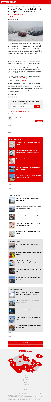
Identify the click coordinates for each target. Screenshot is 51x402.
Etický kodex (25, 379)
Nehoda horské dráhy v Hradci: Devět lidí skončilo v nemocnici (29, 253)
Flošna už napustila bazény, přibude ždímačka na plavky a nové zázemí (28, 168)
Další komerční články (25, 345)
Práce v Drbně (25, 384)
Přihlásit (37, 106)
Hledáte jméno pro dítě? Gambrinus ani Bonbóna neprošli (28, 143)
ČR (11, 111)
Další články (25, 342)
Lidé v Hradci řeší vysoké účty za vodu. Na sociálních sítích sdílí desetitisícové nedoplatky (27, 151)
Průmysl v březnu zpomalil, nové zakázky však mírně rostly (27, 310)
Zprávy (11, 6)
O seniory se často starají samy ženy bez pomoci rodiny (28, 160)
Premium (25, 57)
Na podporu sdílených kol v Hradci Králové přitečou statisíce (29, 216)
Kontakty (25, 381)
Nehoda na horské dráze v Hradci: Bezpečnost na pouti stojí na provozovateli (28, 176)
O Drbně (26, 377)
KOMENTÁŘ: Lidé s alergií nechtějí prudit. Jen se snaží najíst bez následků (28, 224)
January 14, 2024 (25, 80)
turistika (15, 111)
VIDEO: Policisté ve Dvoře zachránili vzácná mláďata (29, 244)
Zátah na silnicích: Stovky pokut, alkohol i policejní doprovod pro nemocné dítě (28, 207)
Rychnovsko (27, 111)
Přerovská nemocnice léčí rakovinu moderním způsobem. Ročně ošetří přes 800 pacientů (27, 293)
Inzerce (25, 382)
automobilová (20, 111)
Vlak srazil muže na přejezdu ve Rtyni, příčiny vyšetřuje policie (27, 199)
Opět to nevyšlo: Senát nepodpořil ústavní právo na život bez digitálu (28, 326)
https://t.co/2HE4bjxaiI (22, 78)
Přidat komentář (39, 121)
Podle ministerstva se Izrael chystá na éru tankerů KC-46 (28, 318)
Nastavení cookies (25, 386)
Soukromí (25, 375)
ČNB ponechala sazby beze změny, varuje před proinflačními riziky (27, 301)
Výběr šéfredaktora (15, 139)
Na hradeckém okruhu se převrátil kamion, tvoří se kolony (28, 270)
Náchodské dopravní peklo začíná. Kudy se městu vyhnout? (28, 278)
